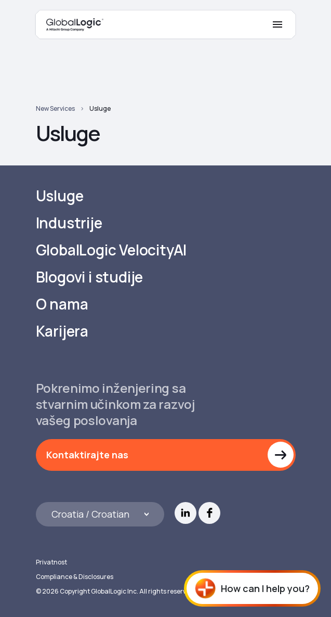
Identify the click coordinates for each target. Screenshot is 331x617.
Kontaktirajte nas (87, 454)
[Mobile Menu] (277, 24)
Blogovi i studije (89, 277)
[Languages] (100, 514)
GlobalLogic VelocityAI (111, 250)
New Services (55, 108)
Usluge (100, 108)
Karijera (62, 331)
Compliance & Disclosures (74, 576)
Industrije (69, 223)
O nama (62, 304)
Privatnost (51, 562)
